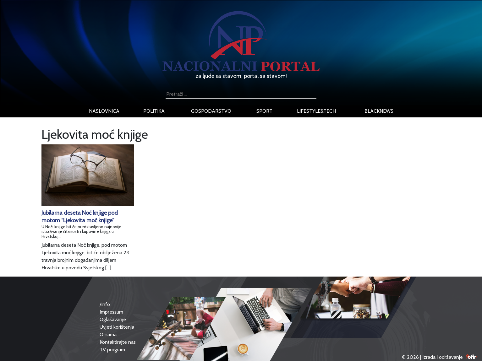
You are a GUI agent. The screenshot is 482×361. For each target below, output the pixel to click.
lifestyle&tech (316, 111)
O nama (108, 334)
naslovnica (104, 111)
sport (264, 111)
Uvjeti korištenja (117, 327)
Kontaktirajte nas (118, 342)
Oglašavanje (113, 319)
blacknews (378, 111)
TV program (112, 350)
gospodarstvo (211, 111)
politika (154, 111)
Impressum (111, 312)
